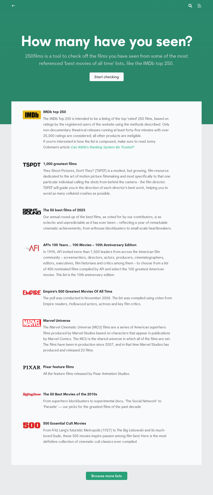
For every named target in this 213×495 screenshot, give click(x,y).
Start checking (106, 77)
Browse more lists (106, 476)
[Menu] (199, 5)
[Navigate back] (13, 5)
